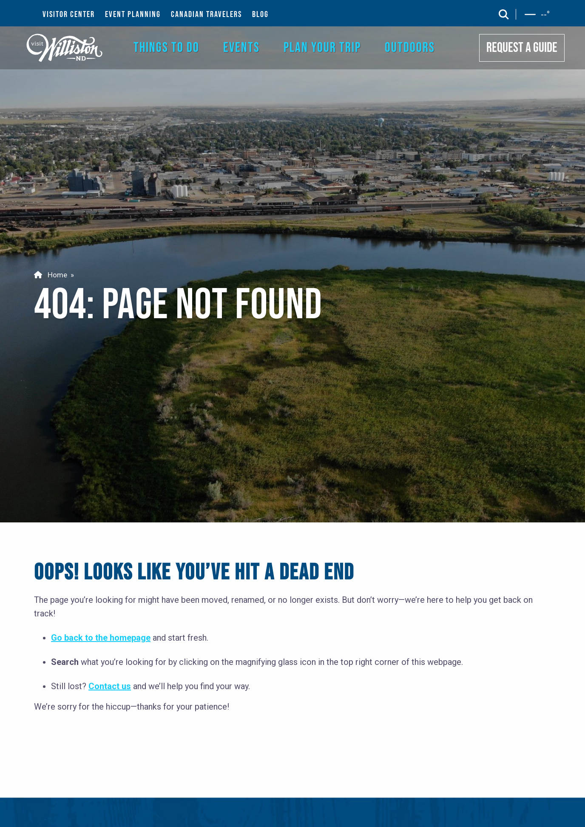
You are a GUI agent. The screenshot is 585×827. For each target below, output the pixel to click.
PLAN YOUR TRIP (322, 48)
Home (50, 275)
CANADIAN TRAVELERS (206, 14)
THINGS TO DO (166, 48)
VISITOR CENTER (69, 14)
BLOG (260, 14)
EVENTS (241, 48)
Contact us (109, 686)
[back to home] (64, 48)
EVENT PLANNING (133, 14)
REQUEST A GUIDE (521, 48)
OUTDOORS (410, 48)
